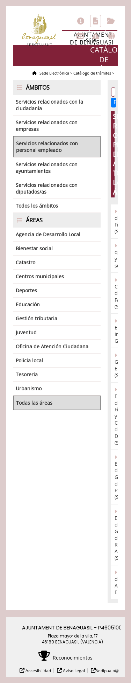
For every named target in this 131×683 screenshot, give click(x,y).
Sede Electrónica (53, 73)
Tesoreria (27, 374)
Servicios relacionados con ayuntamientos (47, 167)
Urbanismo (29, 388)
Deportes (26, 290)
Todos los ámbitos (37, 205)
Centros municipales (40, 276)
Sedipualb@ (107, 671)
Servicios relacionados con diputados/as (47, 188)
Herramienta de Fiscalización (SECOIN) (116, 221)
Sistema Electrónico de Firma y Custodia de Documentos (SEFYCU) (116, 416)
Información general (80, 21)
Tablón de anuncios (80, 36)
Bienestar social (34, 248)
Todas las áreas (34, 402)
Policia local (29, 360)
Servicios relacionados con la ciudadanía (49, 105)
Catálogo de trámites (95, 21)
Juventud (26, 332)
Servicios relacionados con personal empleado (47, 146)
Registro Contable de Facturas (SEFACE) (116, 293)
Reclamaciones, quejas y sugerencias (116, 255)
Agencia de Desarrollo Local (48, 234)
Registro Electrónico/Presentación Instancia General (116, 331)
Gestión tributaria (36, 318)
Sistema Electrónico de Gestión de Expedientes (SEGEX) (116, 477)
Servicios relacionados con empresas (47, 125)
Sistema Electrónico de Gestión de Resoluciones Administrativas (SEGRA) (116, 534)
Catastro (25, 262)
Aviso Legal (73, 671)
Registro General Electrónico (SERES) (116, 365)
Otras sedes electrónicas (111, 36)
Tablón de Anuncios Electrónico (116, 582)
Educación (28, 304)
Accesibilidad (37, 671)
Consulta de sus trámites (111, 21)
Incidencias (95, 36)
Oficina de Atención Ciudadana (52, 346)
